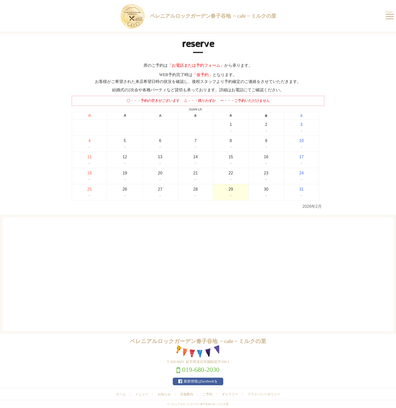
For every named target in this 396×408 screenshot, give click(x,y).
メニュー (141, 394)
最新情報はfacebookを (201, 381)
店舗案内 (186, 394)
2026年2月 (312, 206)
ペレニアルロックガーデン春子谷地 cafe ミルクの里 (199, 404)
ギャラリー (230, 394)
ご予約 (207, 394)
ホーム (121, 394)
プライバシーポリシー (263, 394)
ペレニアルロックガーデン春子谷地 (198, 16)
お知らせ (164, 394)
